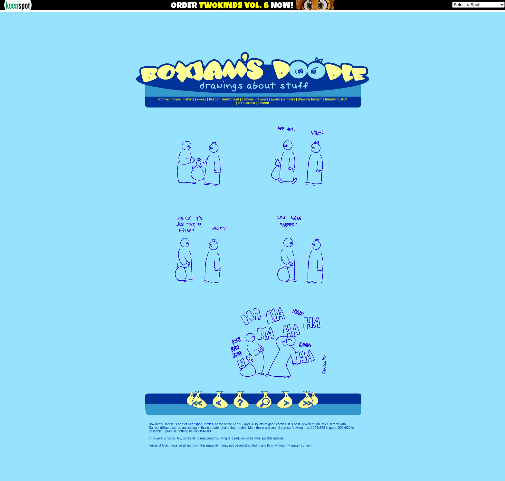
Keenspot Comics (200, 424)
